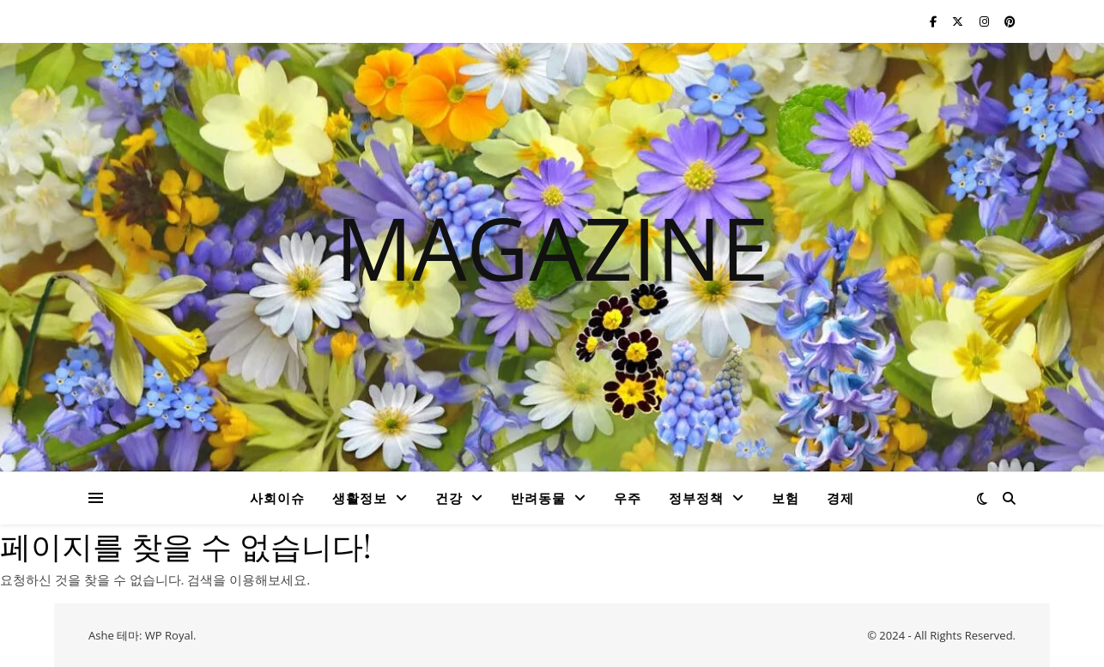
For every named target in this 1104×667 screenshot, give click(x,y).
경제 (840, 497)
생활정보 (359, 497)
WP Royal (169, 635)
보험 (785, 497)
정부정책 (696, 497)
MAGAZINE (551, 247)
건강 (449, 497)
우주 (627, 497)
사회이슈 (277, 497)
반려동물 (538, 497)
